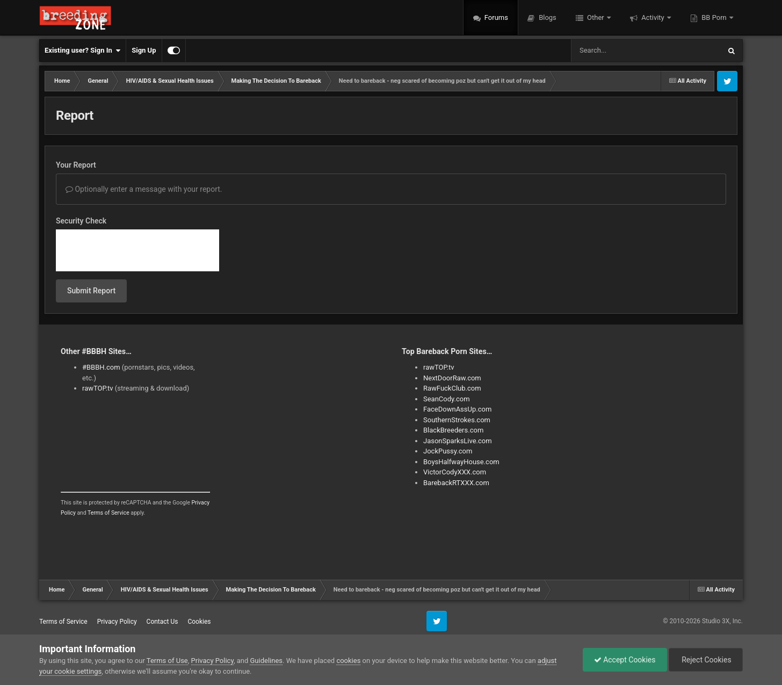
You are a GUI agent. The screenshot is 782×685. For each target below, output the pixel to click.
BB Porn (714, 17)
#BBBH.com (101, 367)
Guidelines (266, 661)
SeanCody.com (446, 399)
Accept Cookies (625, 659)
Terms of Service (108, 512)
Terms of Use (167, 661)
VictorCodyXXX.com (454, 472)
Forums (495, 17)
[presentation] (137, 250)
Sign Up (144, 50)
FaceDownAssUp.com (457, 409)
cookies (348, 661)
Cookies (199, 621)
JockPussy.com (447, 451)
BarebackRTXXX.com (456, 483)
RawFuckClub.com (452, 388)
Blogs (546, 17)
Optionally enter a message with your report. (144, 189)
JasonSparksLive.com (457, 441)
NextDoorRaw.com (452, 378)
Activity (653, 17)
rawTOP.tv (97, 388)
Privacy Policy (117, 621)
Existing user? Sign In (82, 50)
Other (595, 17)
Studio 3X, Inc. (722, 621)
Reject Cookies (706, 659)
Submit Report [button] (91, 290)
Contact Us (162, 621)
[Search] (619, 50)
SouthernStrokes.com (456, 420)
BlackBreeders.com (453, 430)
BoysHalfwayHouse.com (461, 462)
